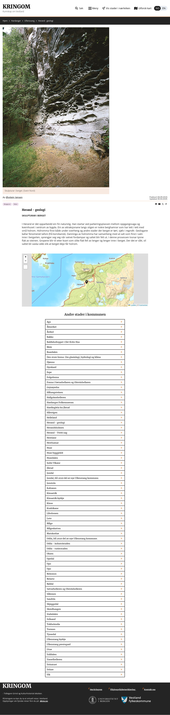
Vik (48, 674)
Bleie (49, 347)
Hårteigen (52, 412)
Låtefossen (52, 513)
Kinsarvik (52, 493)
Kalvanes (51, 488)
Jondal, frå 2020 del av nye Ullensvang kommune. (73, 478)
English (164, 8)
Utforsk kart (144, 8)
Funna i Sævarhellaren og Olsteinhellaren (69, 382)
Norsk (157, 8)
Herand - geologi (56, 422)
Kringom (16, 6)
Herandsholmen (55, 427)
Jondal (50, 473)
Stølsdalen (52, 614)
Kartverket (143, 305)
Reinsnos (51, 573)
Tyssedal (51, 634)
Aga (49, 322)
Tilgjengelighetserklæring (123, 689)
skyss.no (44, 701)
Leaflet (132, 305)
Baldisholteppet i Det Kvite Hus (63, 342)
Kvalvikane (52, 508)
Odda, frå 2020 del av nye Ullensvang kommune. (72, 538)
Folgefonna (53, 377)
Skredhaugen (54, 609)
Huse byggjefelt (55, 453)
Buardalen (52, 352)
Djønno (51, 362)
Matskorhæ (53, 533)
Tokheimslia (53, 624)
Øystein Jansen (14, 197)
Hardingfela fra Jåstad (58, 407)
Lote (49, 518)
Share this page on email (159, 204)
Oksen (50, 553)
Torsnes (51, 629)
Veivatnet (52, 664)
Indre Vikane (53, 463)
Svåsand (51, 619)
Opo (49, 563)
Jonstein (51, 483)
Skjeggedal (52, 604)
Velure (50, 669)
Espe (49, 372)
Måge (50, 523)
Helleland (52, 417)
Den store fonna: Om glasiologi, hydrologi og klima (74, 357)
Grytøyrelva (53, 387)
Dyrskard (51, 367)
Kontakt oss (149, 689)
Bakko (50, 337)
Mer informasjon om (86, 282)
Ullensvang (29, 21)
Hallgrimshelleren (56, 397)
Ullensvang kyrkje (56, 639)
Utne (49, 649)
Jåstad (50, 468)
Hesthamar (53, 442)
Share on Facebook (166, 204)
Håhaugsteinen (55, 392)
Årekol (50, 332)
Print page (156, 204)
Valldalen (52, 654)
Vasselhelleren (54, 659)
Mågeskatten (54, 528)
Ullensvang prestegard (59, 644)
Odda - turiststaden (57, 548)
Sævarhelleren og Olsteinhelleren (64, 589)
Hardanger (16, 21)
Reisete (50, 578)
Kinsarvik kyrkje (55, 498)
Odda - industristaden (58, 543)
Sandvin (51, 599)
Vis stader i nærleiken (118, 8)
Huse (49, 447)
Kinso (50, 503)
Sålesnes (51, 594)
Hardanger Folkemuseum (60, 402)
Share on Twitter (162, 204)
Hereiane (51, 437)
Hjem (5, 21)
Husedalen (52, 458)
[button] (56, 107)
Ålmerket (52, 327)
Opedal (50, 558)
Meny (95, 8)
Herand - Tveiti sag (57, 432)
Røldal (50, 584)
